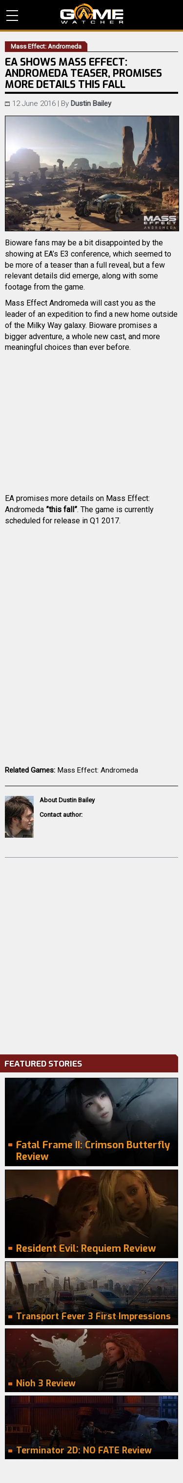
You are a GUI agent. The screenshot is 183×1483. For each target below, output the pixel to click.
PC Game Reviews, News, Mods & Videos (91, 13)
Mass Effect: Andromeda (98, 770)
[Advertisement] (91, 953)
